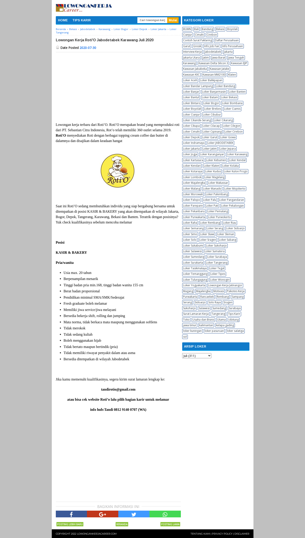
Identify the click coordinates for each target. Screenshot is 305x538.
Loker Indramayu (194, 143)
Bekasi (220, 29)
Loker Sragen (207, 240)
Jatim (206, 57)
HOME (63, 20)
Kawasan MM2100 (214, 75)
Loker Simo (190, 234)
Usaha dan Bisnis (203, 319)
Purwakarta (190, 297)
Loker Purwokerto (219, 217)
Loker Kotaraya (192, 171)
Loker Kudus (213, 171)
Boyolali (232, 29)
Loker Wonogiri (220, 280)
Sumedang (219, 308)
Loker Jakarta (191, 149)
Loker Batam (210, 97)
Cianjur (187, 35)
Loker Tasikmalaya (195, 268)
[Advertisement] (118, 86)
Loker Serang (215, 228)
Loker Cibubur (212, 114)
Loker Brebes (212, 109)
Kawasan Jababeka (195, 69)
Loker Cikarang (223, 120)
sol (185, 337)
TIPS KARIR (81, 20)
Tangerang (218, 314)
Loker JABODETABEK (220, 143)
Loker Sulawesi (192, 251)
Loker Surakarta (193, 263)
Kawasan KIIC (191, 75)
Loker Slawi (207, 234)
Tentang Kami (200, 533)
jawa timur (189, 325)
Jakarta (228, 52)
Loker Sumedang (193, 257)
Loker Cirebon (234, 131)
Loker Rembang (210, 223)
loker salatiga (235, 331)
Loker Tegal (217, 268)
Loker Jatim (210, 149)
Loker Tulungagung (195, 280)
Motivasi (218, 291)
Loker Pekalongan (232, 206)
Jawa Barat (218, 57)
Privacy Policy (222, 533)
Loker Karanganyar (212, 154)
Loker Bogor (211, 103)
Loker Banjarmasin (214, 92)
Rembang (223, 297)
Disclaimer (241, 533)
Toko (186, 319)
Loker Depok (191, 137)
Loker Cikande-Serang (197, 120)
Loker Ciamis (232, 109)
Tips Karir (234, 314)
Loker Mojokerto (234, 188)
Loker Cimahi (191, 131)
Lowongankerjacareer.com (97, 533)
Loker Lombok (192, 177)
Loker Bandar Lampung (198, 86)
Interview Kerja (192, 52)
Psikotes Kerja (235, 291)
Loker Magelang (214, 177)
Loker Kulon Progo (235, 171)
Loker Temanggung (195, 274)
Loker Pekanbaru (194, 211)
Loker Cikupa (191, 126)
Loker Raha (190, 223)
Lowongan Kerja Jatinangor (225, 285)
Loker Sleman (225, 234)
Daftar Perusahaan (227, 40)
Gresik (197, 46)
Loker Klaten (211, 166)
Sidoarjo (200, 302)
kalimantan (206, 325)
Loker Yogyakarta (194, 285)
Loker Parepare (193, 206)
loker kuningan (192, 331)
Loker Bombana (232, 103)
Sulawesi (204, 308)
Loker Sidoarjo (235, 228)
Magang (188, 291)
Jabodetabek (213, 52)
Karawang (189, 63)
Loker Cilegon (231, 126)
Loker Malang (191, 188)
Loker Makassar (218, 183)
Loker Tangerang (216, 263)
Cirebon (212, 35)
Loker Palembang (217, 194)
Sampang (238, 297)
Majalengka (203, 291)
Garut (186, 46)
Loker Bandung (225, 86)
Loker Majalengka (194, 183)
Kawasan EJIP (239, 63)
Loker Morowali (193, 194)
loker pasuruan (214, 331)
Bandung (207, 29)
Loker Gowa (228, 137)
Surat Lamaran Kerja (196, 314)
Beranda (122, 524)
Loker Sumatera (215, 251)
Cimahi (199, 35)
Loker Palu (209, 200)
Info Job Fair (211, 46)
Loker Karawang (237, 154)
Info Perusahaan (232, 46)
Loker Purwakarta (194, 217)
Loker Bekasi (229, 97)
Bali (196, 29)
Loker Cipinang (212, 131)
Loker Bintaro (191, 103)
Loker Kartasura (193, 160)
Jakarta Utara (191, 57)
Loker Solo (190, 240)
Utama (221, 319)
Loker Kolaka (230, 166)
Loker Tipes (217, 274)
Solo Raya (214, 302)
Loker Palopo (191, 200)
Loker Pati (212, 206)
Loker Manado (212, 188)
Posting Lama (170, 524)
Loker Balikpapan (211, 80)
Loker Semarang (193, 228)
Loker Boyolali (192, 109)
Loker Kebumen (216, 160)
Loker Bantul (191, 97)
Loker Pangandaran (231, 200)
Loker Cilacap (211, 126)
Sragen (228, 302)
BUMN (187, 29)
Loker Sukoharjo (216, 245)
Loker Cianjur (191, 114)
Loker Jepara (228, 149)
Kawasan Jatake (219, 69)
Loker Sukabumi (193, 245)
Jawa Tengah (236, 57)
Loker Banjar (191, 92)
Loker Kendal (237, 160)
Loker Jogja (190, 154)
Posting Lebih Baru (70, 524)
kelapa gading (225, 325)
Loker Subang (227, 240)
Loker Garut (209, 137)
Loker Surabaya (217, 257)
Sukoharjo (189, 308)
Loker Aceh (190, 80)
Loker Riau (229, 223)
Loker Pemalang (218, 211)
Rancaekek (207, 297)
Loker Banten (237, 92)
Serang (187, 302)
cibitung (234, 319)
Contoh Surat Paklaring (197, 40)
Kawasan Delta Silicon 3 (213, 63)
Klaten (232, 75)
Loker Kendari (192, 166)
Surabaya (235, 308)
